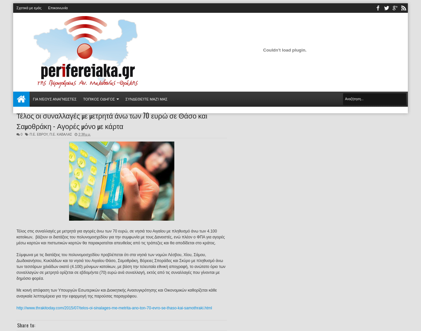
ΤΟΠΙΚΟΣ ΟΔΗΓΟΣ (99, 99)
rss (403, 8)
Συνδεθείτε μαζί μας (146, 99)
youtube (395, 8)
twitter (386, 8)
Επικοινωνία (58, 8)
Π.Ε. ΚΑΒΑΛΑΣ (61, 134)
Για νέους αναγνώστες (55, 99)
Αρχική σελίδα (21, 99)
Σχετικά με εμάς (28, 8)
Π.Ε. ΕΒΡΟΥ (39, 134)
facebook (378, 8)
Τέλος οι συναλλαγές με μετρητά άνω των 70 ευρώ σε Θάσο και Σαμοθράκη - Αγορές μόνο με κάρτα (111, 120)
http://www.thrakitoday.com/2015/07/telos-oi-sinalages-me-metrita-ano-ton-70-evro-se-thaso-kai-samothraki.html (114, 308)
